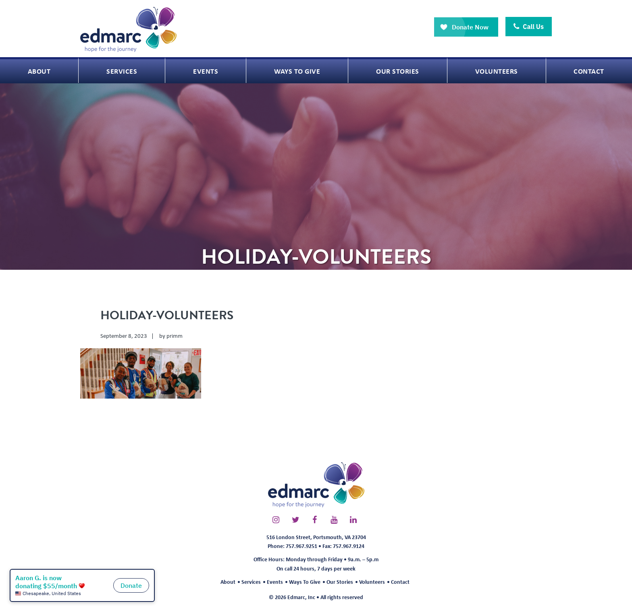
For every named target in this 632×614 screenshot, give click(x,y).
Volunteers (372, 581)
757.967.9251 (301, 546)
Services (251, 581)
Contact (400, 581)
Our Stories (339, 581)
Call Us (529, 27)
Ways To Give (304, 581)
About (227, 581)
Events (275, 581)
